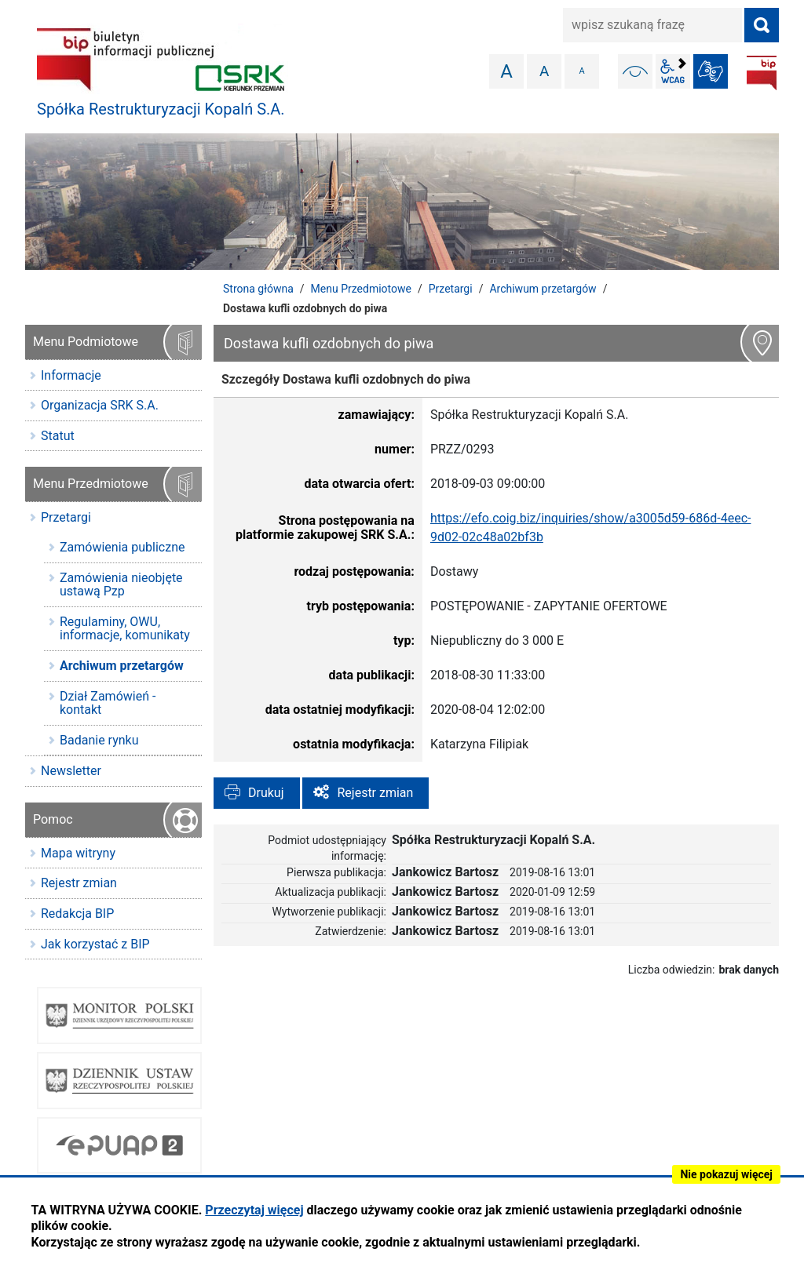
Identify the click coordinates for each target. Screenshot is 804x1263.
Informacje (71, 375)
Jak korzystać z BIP (95, 944)
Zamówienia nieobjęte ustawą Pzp (121, 584)
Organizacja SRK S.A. (100, 405)
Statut (58, 435)
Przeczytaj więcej (254, 1210)
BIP (761, 73)
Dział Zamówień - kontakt (107, 703)
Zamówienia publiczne (122, 547)
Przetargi (451, 288)
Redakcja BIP (77, 913)
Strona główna (258, 288)
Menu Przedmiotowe (361, 288)
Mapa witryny (78, 853)
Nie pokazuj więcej (726, 1174)
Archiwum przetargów (542, 288)
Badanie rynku (99, 740)
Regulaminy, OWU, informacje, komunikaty (125, 628)
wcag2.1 (673, 71)
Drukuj (266, 792)
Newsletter (71, 770)
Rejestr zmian (375, 792)
